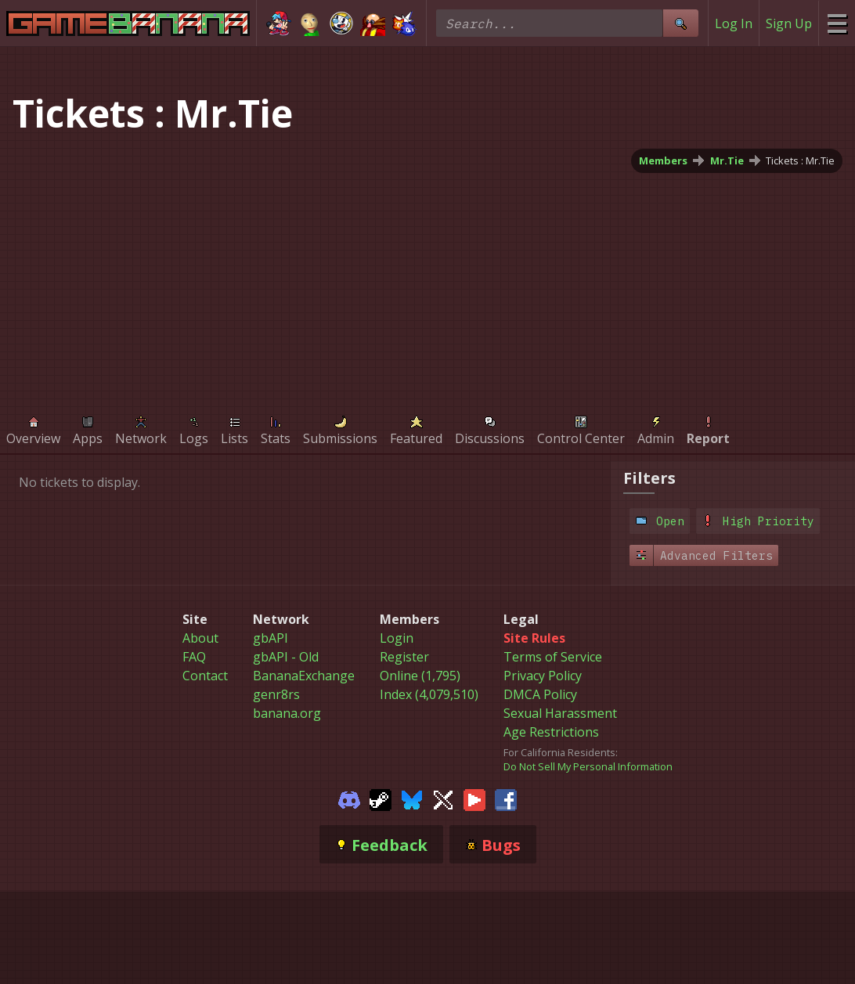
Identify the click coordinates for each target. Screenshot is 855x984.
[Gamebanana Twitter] (443, 798)
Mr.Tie (727, 160)
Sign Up (789, 23)
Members (663, 160)
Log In (733, 23)
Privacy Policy (542, 675)
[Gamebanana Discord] (349, 798)
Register (404, 656)
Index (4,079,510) (429, 694)
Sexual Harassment (560, 713)
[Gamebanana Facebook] (505, 798)
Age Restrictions (551, 732)
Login (396, 638)
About (200, 638)
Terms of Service (552, 656)
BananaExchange (304, 675)
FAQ (194, 656)
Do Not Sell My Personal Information (588, 766)
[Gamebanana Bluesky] (411, 798)
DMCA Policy (540, 694)
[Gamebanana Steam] (380, 798)
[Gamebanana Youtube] (474, 798)
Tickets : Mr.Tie (800, 160)
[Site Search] (680, 23)
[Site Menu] (836, 23)
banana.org (287, 713)
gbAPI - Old (286, 656)
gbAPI (270, 638)
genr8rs (276, 694)
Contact (205, 675)
